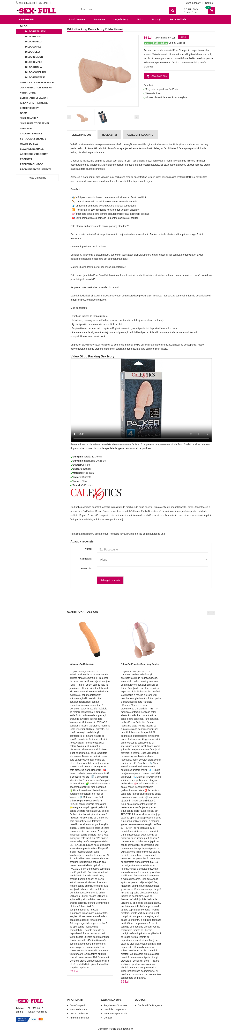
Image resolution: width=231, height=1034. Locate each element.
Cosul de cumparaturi (115, 1009)
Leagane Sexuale (32, 149)
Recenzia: (86, 568)
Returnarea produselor (116, 1013)
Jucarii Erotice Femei (34, 123)
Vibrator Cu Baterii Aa (82, 664)
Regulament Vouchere (116, 1005)
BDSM (23, 113)
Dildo (24, 26)
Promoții (156, 19)
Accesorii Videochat (34, 154)
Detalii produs (82, 134)
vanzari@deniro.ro (37, 1011)
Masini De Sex (29, 143)
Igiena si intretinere (34, 103)
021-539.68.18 (25, 3)
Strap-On (26, 128)
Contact (209, 3)
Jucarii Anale (29, 118)
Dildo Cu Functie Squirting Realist (140, 664)
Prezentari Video (31, 164)
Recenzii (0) (109, 134)
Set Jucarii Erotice (33, 138)
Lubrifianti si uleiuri (34, 97)
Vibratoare (28, 92)
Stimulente (99, 19)
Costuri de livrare (79, 1013)
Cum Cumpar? (77, 1005)
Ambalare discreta (79, 1017)
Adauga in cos (159, 76)
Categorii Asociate (140, 134)
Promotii (26, 159)
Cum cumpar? (193, 3)
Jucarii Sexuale (77, 19)
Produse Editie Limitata (35, 169)
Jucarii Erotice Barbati (36, 87)
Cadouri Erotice (31, 133)
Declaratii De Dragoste (150, 1005)
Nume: (88, 548)
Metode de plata (78, 1009)
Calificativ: (86, 558)
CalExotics (87, 485)
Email (44, 3)
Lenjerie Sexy (29, 108)
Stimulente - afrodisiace (37, 82)
